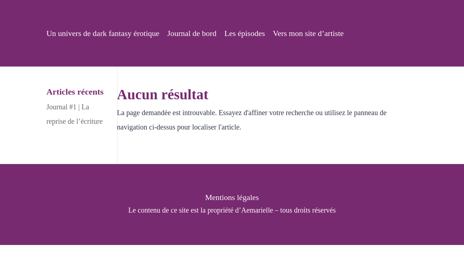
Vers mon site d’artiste (308, 34)
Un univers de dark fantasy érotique (102, 34)
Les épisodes (244, 34)
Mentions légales (232, 198)
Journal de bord (192, 34)
